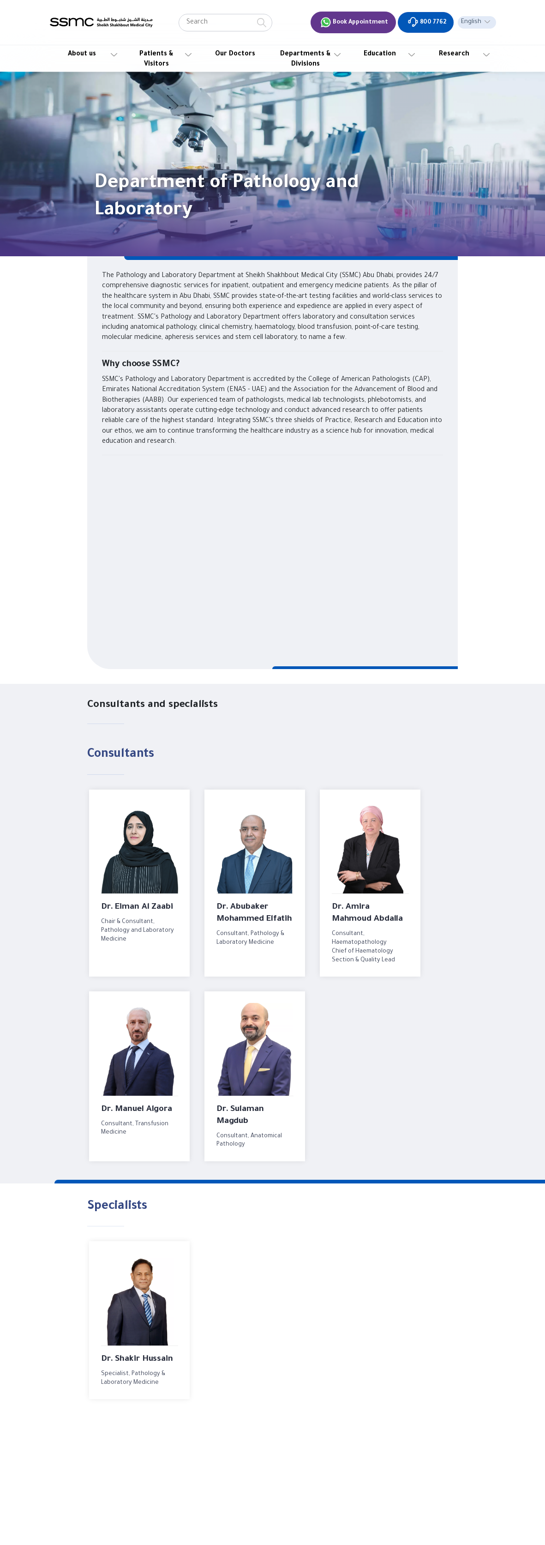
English (471, 22)
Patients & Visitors (156, 59)
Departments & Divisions (305, 59)
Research (454, 54)
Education (380, 54)
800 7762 (426, 22)
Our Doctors (235, 54)
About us (82, 54)
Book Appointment (354, 22)
